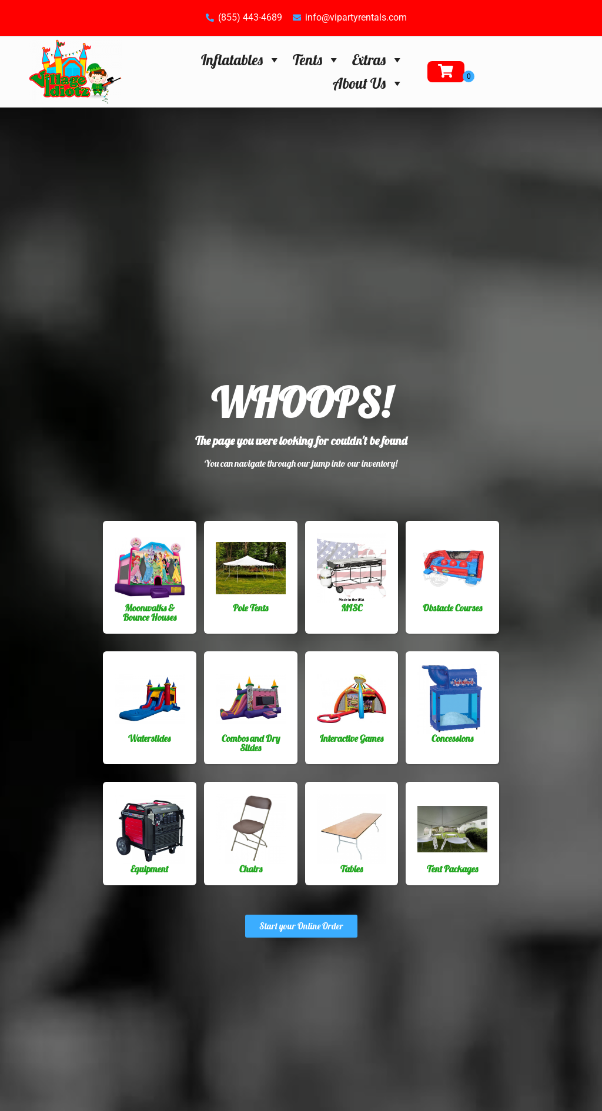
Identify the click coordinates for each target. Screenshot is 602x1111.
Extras (378, 60)
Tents (316, 60)
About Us (368, 83)
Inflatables (241, 60)
